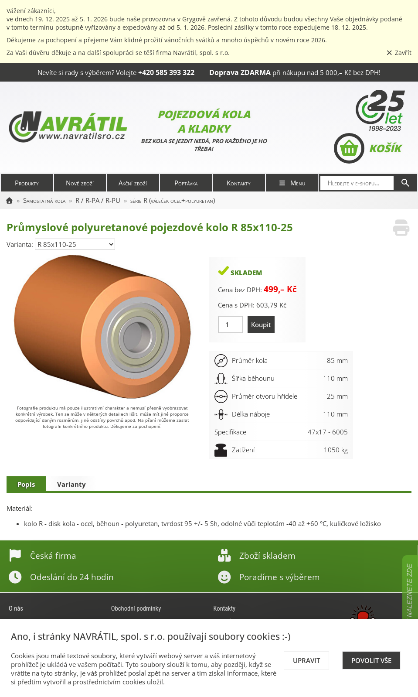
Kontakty (239, 182)
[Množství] (231, 324)
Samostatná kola (44, 200)
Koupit (261, 324)
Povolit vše (371, 660)
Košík (367, 148)
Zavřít (399, 52)
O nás (16, 608)
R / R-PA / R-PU (97, 200)
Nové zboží (80, 182)
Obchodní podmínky (136, 608)
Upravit (306, 660)
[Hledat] (405, 182)
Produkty (27, 182)
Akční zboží (133, 182)
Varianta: (21, 244)
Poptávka (185, 182)
